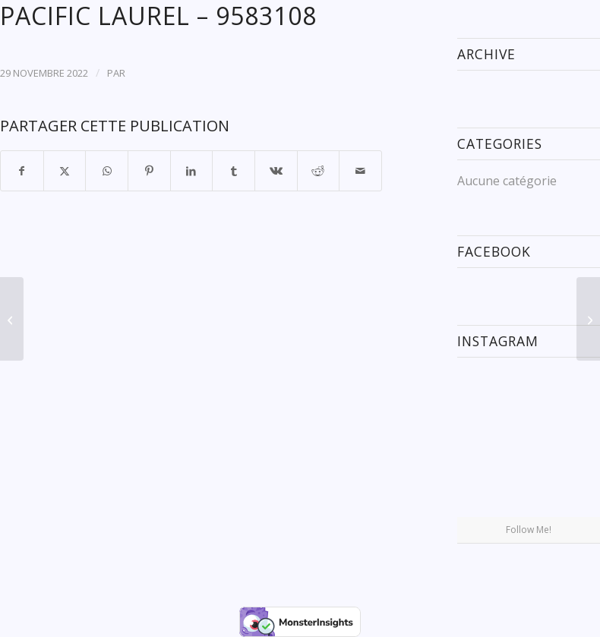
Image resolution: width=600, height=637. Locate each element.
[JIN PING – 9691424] (588, 319)
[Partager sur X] (65, 171)
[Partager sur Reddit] (318, 171)
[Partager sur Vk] (276, 171)
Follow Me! (528, 529)
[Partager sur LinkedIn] (192, 171)
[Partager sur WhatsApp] (107, 171)
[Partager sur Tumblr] (233, 171)
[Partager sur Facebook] (22, 171)
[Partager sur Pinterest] (149, 171)
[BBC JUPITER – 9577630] (12, 319)
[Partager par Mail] (360, 171)
